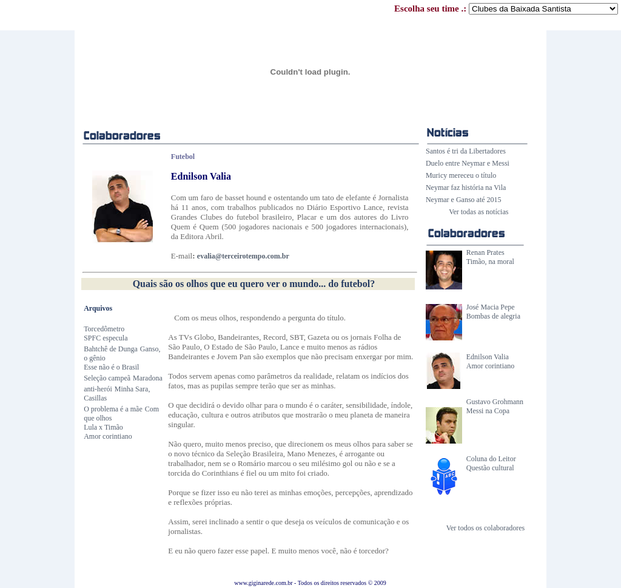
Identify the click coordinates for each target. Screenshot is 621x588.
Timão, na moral (490, 261)
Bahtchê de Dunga (111, 349)
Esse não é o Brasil (111, 367)
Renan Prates (485, 252)
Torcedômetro (104, 329)
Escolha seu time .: (506, 8)
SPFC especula (105, 338)
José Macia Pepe (490, 307)
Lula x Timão (103, 427)
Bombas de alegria (493, 316)
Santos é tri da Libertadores (466, 151)
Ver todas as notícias (478, 212)
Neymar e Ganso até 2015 (464, 199)
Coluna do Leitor (491, 459)
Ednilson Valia (487, 357)
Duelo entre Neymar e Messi (467, 163)
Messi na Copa (487, 411)
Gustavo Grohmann (494, 401)
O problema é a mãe (113, 409)
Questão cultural (490, 468)
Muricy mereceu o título (461, 175)
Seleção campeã (107, 378)
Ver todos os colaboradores (485, 528)
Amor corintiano (490, 366)
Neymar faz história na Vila (466, 187)
